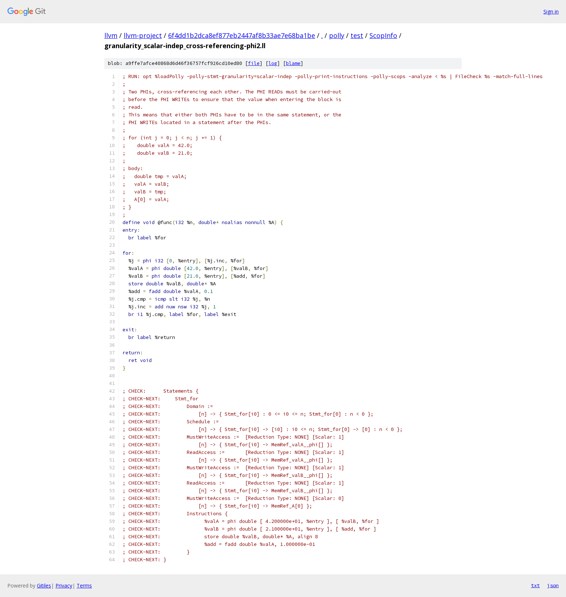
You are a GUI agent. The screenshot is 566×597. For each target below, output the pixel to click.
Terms (84, 585)
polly (336, 35)
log (272, 63)
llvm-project (143, 35)
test (356, 35)
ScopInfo (383, 35)
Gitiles (44, 585)
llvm (110, 35)
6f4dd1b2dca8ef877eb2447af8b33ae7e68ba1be (241, 35)
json (553, 585)
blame (293, 63)
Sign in (551, 11)
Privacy (63, 585)
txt (535, 585)
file (254, 63)
